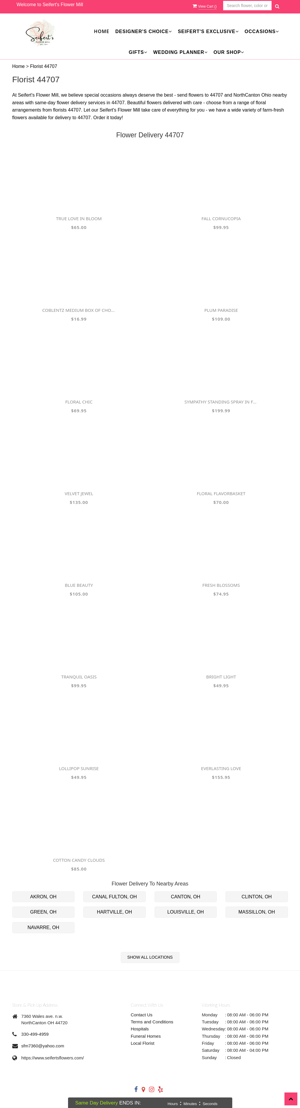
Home (101, 31)
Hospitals (140, 1028)
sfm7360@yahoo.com (42, 1045)
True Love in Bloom (79, 218)
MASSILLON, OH (256, 911)
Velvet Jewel (79, 493)
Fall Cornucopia (221, 218)
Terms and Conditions (152, 1021)
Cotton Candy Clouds (79, 860)
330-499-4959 (35, 1034)
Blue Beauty (79, 585)
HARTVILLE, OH (114, 911)
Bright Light (221, 677)
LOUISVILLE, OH (185, 911)
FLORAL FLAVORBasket (221, 493)
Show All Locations (150, 957)
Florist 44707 (43, 66)
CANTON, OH (185, 896)
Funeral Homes (146, 1036)
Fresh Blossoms (221, 585)
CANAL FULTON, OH (114, 896)
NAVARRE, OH (43, 927)
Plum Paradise (221, 310)
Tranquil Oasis (79, 677)
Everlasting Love (221, 768)
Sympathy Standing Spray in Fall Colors (221, 402)
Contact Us (141, 1014)
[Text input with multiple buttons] (247, 6)
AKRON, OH (43, 896)
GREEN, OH (43, 911)
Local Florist (143, 1043)
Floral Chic (79, 402)
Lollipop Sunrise (79, 768)
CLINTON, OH (257, 896)
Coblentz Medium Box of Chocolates (79, 310)
